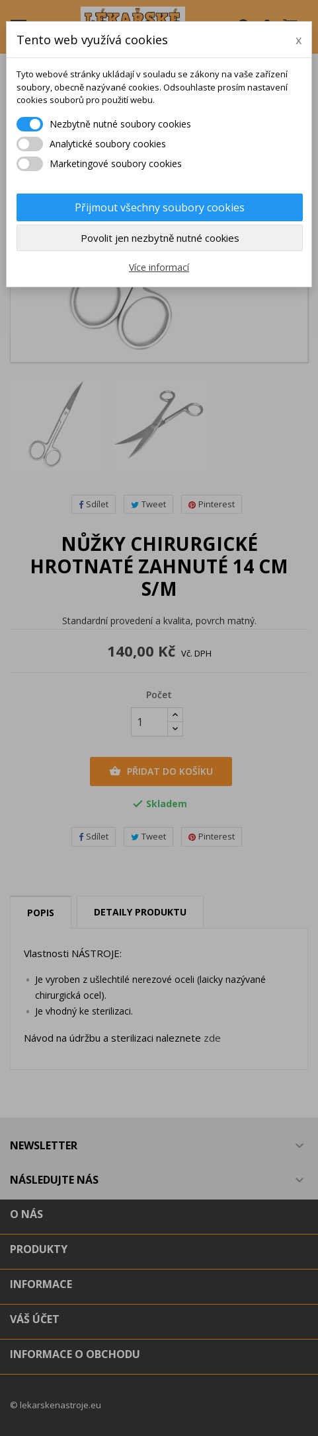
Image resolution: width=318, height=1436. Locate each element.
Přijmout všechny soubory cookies (160, 207)
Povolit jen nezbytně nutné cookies (160, 237)
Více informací (159, 267)
